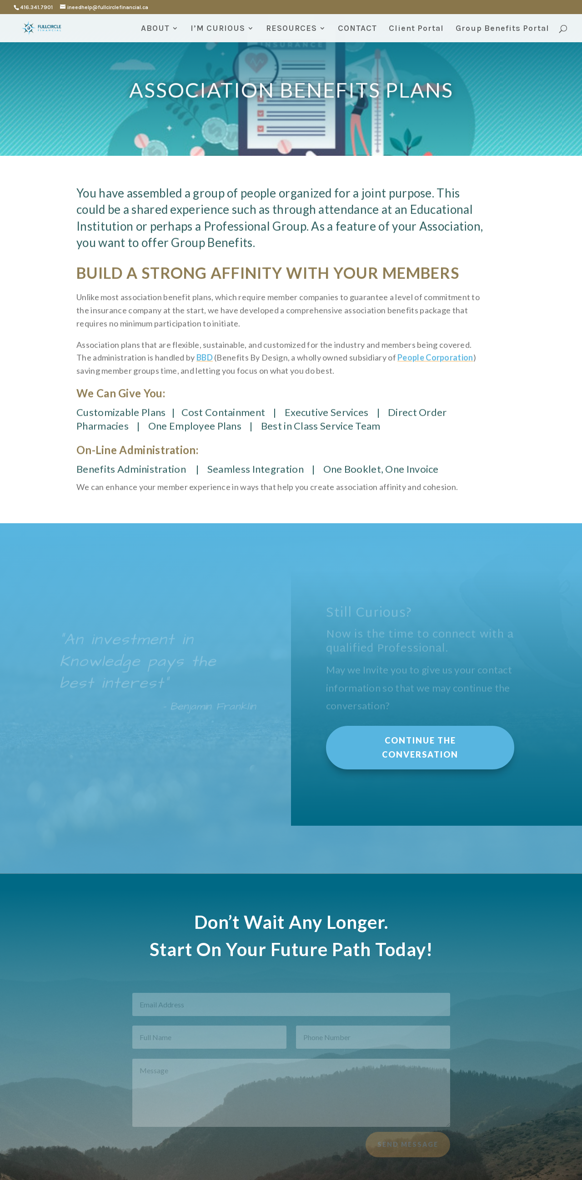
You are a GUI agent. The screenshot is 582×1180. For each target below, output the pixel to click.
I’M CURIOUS (218, 29)
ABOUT (155, 29)
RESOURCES (291, 29)
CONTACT (357, 29)
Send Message (407, 1147)
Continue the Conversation (420, 747)
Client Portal (416, 29)
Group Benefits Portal (502, 29)
